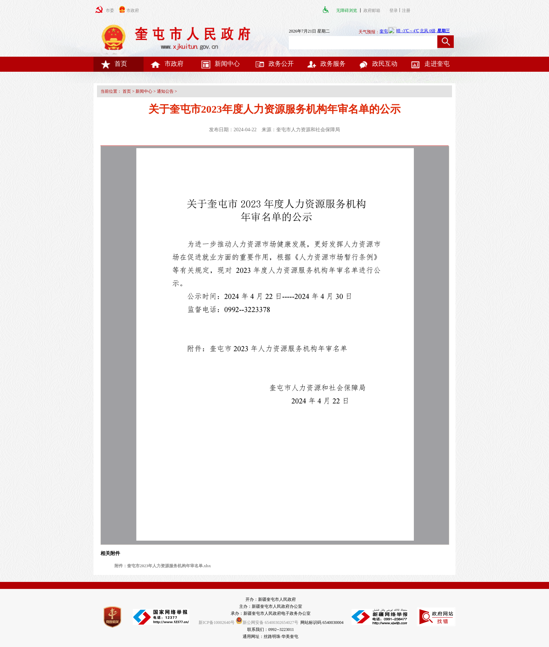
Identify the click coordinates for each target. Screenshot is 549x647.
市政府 (167, 63)
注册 (407, 10)
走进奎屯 (430, 63)
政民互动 (377, 63)
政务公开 (274, 63)
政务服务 (326, 63)
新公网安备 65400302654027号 (267, 622)
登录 (393, 10)
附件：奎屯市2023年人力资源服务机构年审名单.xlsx (162, 565)
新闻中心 (220, 63)
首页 (113, 63)
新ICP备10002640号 (217, 622)
